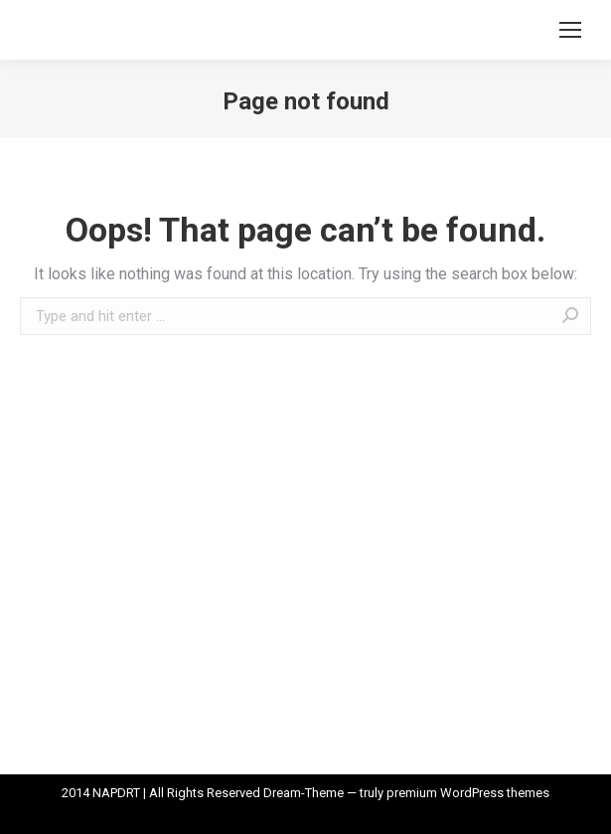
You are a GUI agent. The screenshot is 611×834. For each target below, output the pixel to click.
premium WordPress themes (467, 792)
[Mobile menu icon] (570, 30)
